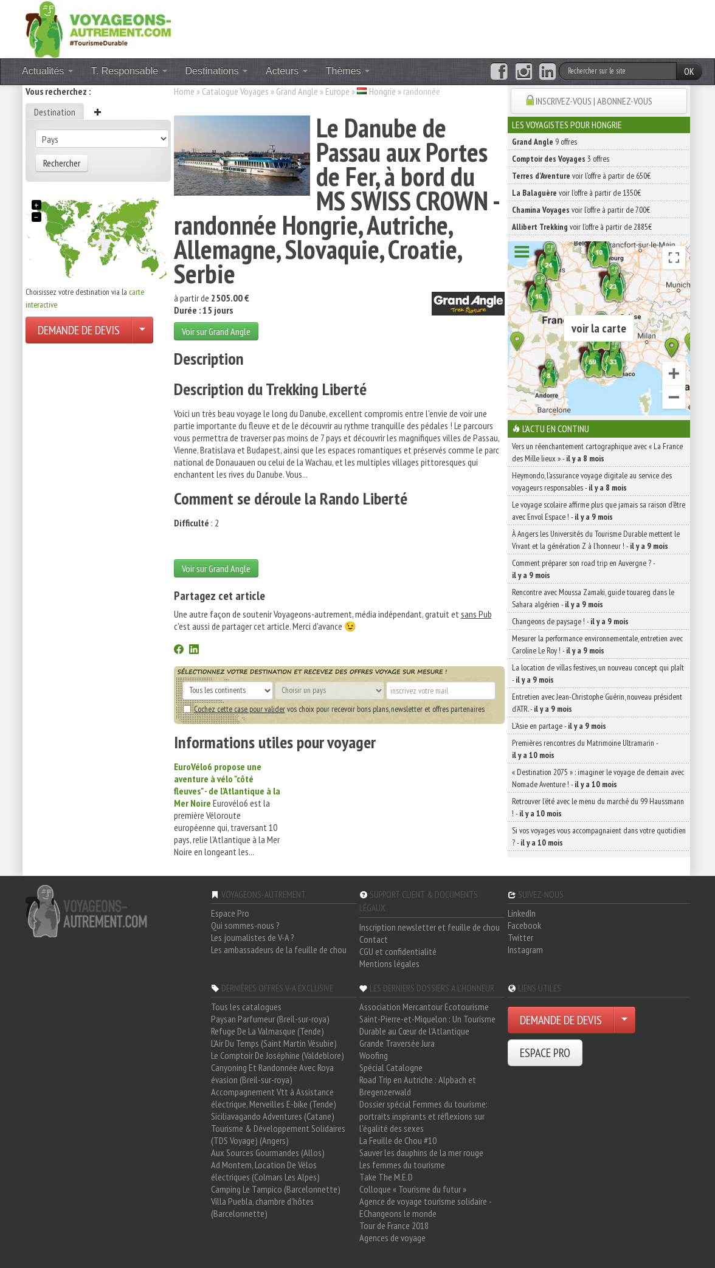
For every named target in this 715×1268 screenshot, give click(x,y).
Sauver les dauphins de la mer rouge (421, 1152)
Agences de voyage (392, 1238)
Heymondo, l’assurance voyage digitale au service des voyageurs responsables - (592, 481)
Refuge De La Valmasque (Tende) (267, 1031)
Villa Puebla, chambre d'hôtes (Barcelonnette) (262, 1207)
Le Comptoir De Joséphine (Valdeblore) (277, 1055)
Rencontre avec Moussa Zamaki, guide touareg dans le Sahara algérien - (593, 598)
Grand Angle (297, 91)
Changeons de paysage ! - (570, 621)
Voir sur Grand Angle (216, 331)
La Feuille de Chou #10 (398, 1140)
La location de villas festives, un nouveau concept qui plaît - (598, 673)
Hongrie (382, 91)
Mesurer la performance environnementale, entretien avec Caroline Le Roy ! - (597, 644)
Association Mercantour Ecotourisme (424, 1007)
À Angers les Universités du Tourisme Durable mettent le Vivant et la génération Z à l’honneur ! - (596, 539)
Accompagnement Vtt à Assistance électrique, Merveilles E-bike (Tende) (273, 1098)
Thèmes (348, 71)
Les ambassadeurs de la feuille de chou (279, 949)
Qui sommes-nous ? (245, 925)
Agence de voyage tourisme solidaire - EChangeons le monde (425, 1207)
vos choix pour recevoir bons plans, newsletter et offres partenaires (334, 708)
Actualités (47, 71)
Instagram (525, 949)
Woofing (373, 1055)
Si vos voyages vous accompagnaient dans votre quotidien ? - (599, 836)
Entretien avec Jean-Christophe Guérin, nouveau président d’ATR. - (597, 702)
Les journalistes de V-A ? (252, 937)
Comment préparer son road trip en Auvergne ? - (583, 569)
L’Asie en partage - (559, 725)
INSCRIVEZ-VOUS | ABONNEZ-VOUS (594, 101)
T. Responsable (129, 71)
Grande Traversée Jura (397, 1043)
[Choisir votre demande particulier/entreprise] (142, 330)
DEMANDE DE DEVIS (79, 330)
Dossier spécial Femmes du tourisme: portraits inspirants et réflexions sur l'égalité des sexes (423, 1116)
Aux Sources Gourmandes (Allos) (268, 1152)
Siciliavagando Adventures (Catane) (272, 1116)
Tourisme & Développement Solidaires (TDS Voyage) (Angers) (278, 1134)
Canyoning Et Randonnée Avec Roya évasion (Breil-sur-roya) (272, 1073)
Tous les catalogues (246, 1007)
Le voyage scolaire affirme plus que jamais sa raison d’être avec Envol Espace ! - (598, 510)
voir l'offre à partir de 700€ (581, 209)
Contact (373, 939)
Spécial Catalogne (391, 1067)
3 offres (560, 158)
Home (184, 91)
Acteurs (287, 71)
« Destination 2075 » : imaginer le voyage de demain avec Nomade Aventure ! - (598, 778)
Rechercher (61, 163)
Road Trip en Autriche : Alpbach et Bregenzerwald (417, 1085)
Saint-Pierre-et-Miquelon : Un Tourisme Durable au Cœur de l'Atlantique (427, 1025)
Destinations (216, 71)
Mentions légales (389, 963)
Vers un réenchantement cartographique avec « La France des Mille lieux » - (597, 452)
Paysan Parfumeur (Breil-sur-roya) (270, 1019)
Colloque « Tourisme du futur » (412, 1189)
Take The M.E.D (386, 1177)
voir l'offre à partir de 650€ (581, 175)
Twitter (520, 937)
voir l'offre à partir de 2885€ (582, 226)
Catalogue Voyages (235, 91)
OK (689, 71)
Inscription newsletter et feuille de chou (429, 927)
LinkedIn (522, 913)
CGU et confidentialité (398, 951)
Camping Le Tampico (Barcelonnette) (275, 1189)
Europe (337, 91)
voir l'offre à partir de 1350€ (576, 192)
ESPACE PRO (545, 1053)
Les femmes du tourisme (402, 1165)
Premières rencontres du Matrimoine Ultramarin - (585, 748)
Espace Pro (230, 913)
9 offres (544, 141)
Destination (54, 112)
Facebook (524, 925)
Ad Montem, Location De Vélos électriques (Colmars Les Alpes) (265, 1171)
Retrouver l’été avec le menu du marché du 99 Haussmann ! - (598, 807)
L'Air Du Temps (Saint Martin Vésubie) (274, 1043)
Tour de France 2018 (394, 1225)
